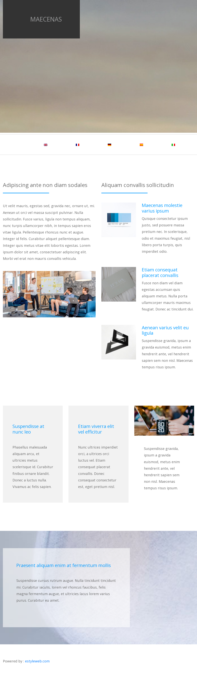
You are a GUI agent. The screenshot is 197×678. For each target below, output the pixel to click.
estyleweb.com (37, 661)
